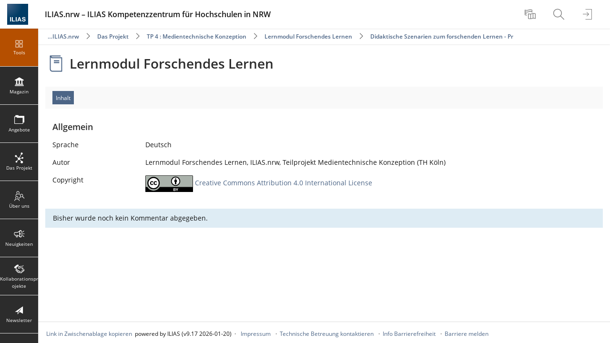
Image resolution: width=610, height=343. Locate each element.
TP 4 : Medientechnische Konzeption (196, 36)
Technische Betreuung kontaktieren (327, 334)
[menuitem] (531, 14)
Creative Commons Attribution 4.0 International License (283, 182)
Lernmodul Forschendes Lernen (308, 36)
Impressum (256, 334)
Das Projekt (113, 36)
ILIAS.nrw (65, 36)
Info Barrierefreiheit (409, 334)
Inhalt (63, 98)
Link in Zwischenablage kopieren (89, 334)
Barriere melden (466, 334)
